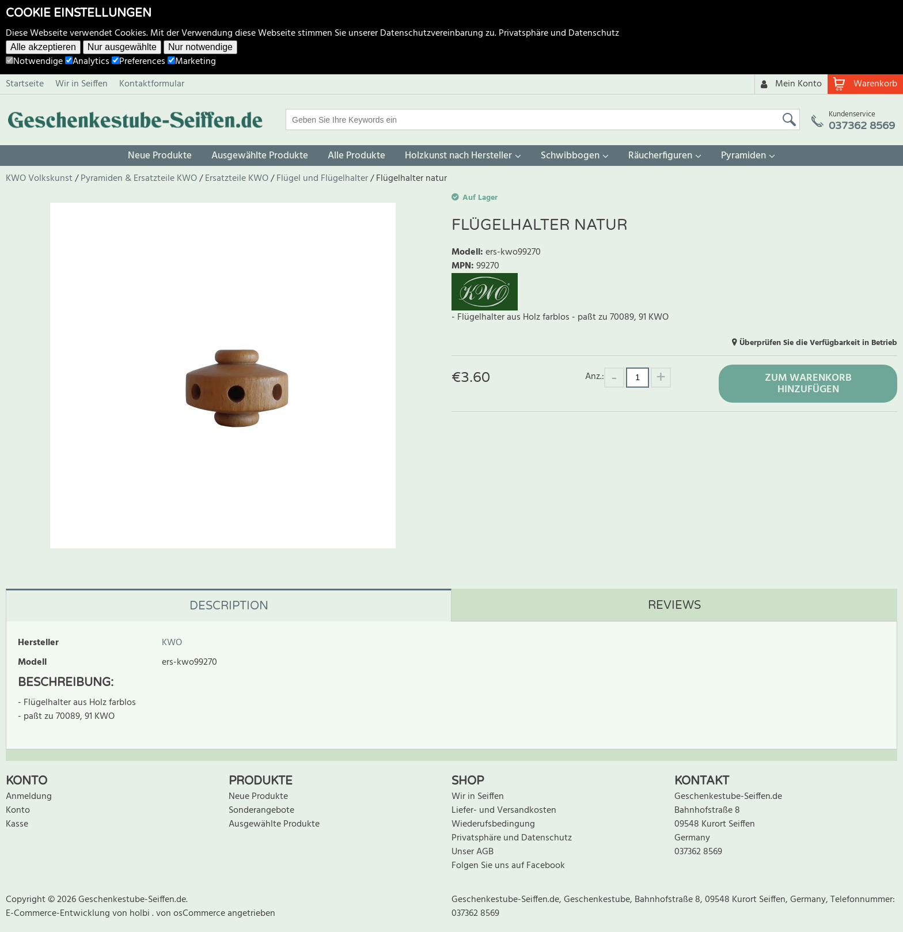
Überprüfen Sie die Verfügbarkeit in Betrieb (818, 343)
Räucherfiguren (660, 156)
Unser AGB (472, 851)
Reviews (674, 605)
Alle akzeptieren (43, 47)
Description (228, 606)
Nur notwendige (200, 47)
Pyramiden (743, 156)
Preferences (138, 61)
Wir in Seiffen (81, 84)
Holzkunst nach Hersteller (458, 156)
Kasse (17, 824)
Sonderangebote (261, 810)
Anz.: (594, 376)
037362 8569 (698, 851)
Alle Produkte (356, 156)
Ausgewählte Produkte (259, 156)
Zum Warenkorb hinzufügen (808, 384)
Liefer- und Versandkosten (503, 810)
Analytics (87, 61)
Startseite (25, 84)
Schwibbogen (570, 156)
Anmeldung (29, 796)
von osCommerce (191, 913)
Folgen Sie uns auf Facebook (508, 865)
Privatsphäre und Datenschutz (559, 33)
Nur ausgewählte (122, 47)
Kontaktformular (151, 84)
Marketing (192, 61)
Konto (18, 810)
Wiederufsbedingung (493, 824)
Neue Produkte (160, 156)
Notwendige (34, 61)
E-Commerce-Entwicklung (59, 913)
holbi (141, 913)
